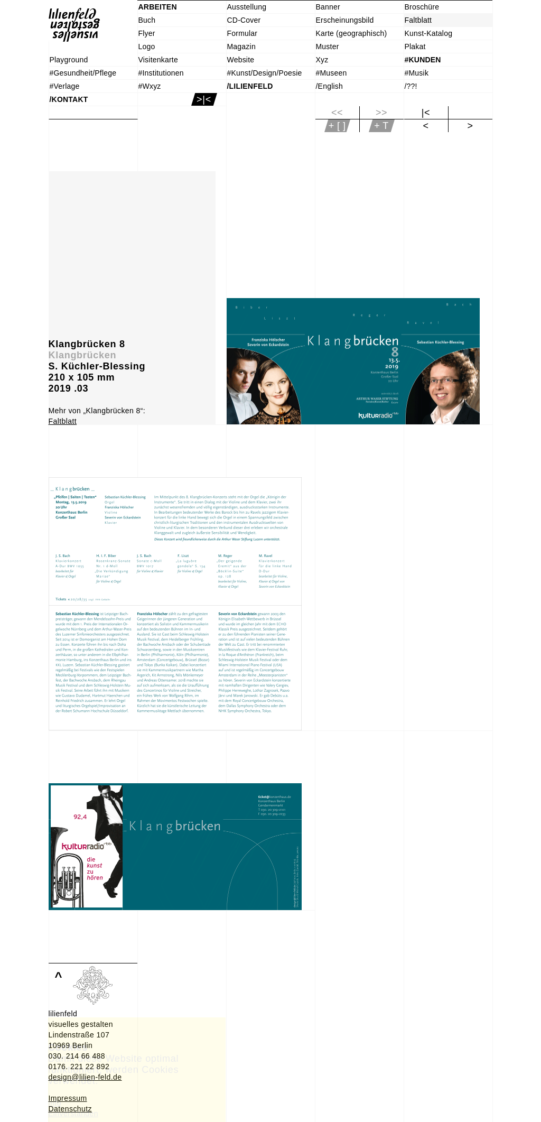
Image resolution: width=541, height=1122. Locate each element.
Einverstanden (73, 1113)
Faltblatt (63, 421)
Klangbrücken (83, 355)
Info (54, 1103)
